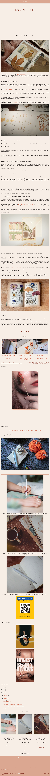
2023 (4, 692)
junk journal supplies (21, 74)
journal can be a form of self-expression (25, 204)
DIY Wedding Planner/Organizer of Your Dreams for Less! (40, 357)
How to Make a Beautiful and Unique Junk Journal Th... (13, 706)
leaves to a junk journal (16, 267)
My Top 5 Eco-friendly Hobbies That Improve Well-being (25, 430)
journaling (27, 333)
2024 (4, 690)
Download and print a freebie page (23, 166)
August (5, 700)
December (6, 693)
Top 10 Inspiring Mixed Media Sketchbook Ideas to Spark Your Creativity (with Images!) (25, 554)
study (7, 769)
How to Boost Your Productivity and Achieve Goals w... (13, 704)
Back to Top (46, 773)
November (6, 695)
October (5, 697)
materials (33, 767)
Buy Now (25, 248)
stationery (2, 769)
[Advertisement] (25, 23)
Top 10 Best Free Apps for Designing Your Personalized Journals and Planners (25, 513)
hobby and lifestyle (19, 767)
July (4, 708)
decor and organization (10, 767)
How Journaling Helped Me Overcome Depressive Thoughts (9, 357)
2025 (4, 689)
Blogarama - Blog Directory (25, 770)
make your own (14, 102)
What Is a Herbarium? (7, 701)
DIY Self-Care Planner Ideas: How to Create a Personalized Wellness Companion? (25, 357)
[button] (25, 1)
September (6, 698)
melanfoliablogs (40, 767)
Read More (41, 747)
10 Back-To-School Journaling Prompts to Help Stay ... (13, 703)
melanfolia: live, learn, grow (10, 773)
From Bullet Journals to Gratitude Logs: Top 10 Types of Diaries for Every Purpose (25, 594)
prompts (46, 767)
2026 (4, 687)
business (2, 767)
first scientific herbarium (7, 89)
